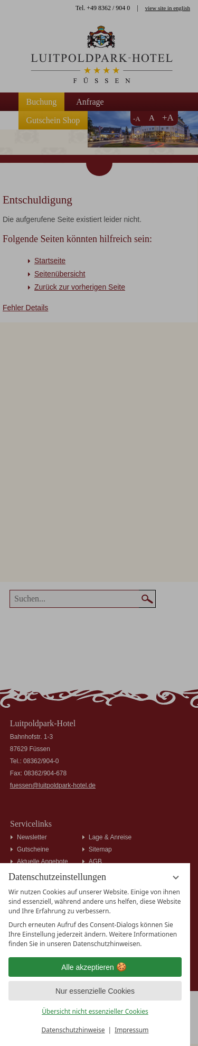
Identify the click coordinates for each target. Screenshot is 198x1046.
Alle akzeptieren (95, 967)
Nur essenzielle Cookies (95, 991)
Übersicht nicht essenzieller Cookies (95, 1011)
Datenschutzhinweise (73, 1029)
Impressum (131, 1029)
